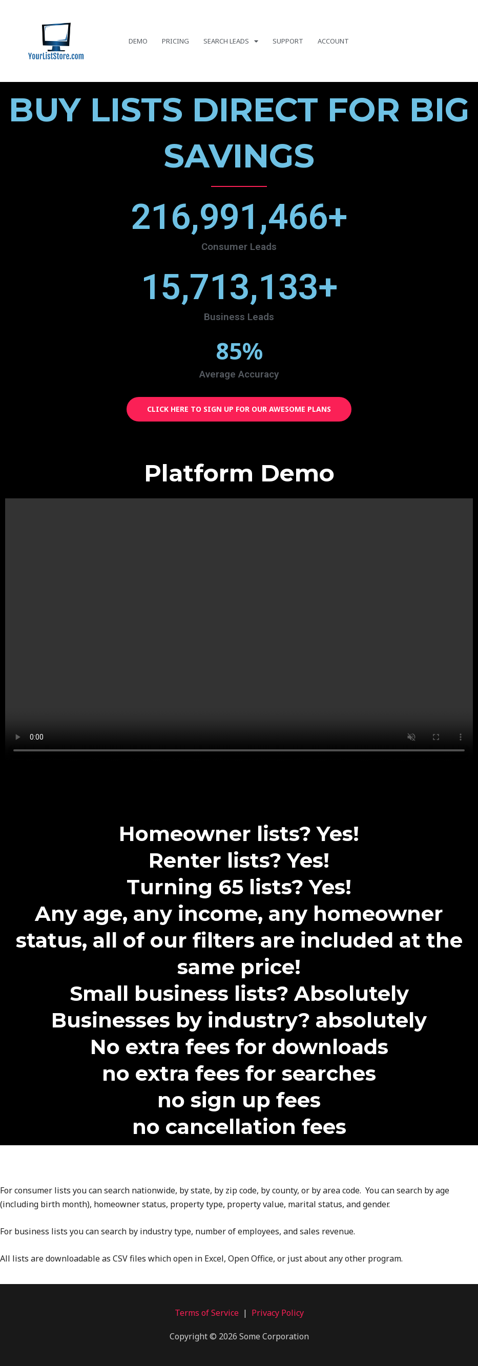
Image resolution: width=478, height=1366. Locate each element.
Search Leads (230, 41)
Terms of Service (207, 1312)
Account (333, 41)
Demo (138, 41)
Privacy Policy (278, 1312)
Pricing (175, 41)
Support (288, 41)
